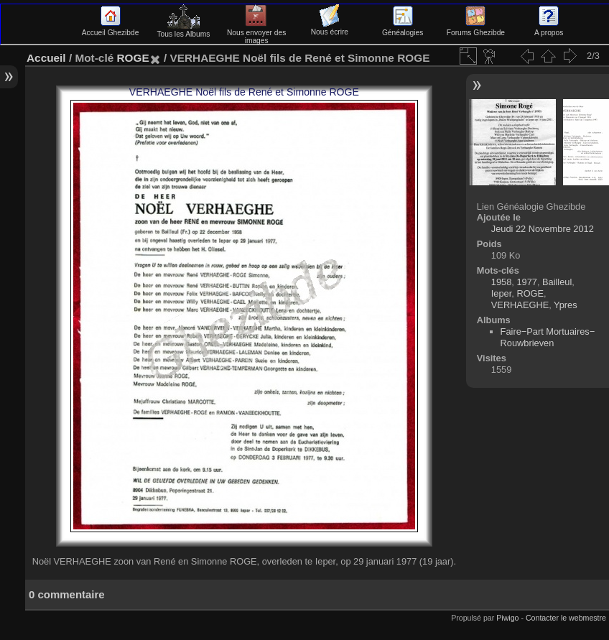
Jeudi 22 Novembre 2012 (542, 228)
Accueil (46, 58)
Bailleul (557, 282)
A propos (548, 29)
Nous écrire (329, 28)
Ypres (565, 305)
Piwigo (507, 617)
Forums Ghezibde (476, 29)
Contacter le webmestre (566, 617)
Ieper (501, 293)
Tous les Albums (183, 30)
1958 (501, 282)
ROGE (132, 58)
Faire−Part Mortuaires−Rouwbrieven (548, 337)
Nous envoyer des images (257, 33)
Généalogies (402, 29)
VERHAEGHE (520, 305)
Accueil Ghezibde (110, 29)
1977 (526, 282)
